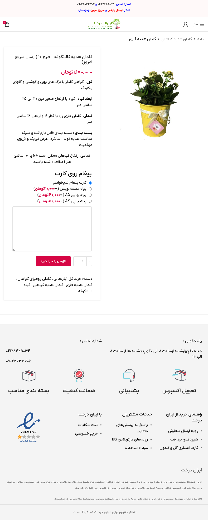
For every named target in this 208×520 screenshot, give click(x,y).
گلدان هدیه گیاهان (176, 39)
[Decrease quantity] (89, 261)
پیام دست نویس (60, 188)
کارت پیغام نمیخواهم (70, 182)
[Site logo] (104, 24)
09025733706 (86, 4)
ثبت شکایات (88, 425)
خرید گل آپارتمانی (67, 278)
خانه (200, 39)
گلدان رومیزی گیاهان (34, 278)
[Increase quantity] (76, 261)
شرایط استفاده (136, 448)
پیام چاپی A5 (62, 194)
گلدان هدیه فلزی (142, 39)
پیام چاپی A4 (62, 201)
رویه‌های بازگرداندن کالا (130, 439)
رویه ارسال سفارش (183, 431)
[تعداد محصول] (82, 261)
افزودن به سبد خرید (53, 261)
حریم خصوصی (86, 433)
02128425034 (106, 4)
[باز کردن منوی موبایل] (198, 24)
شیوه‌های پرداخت (184, 439)
